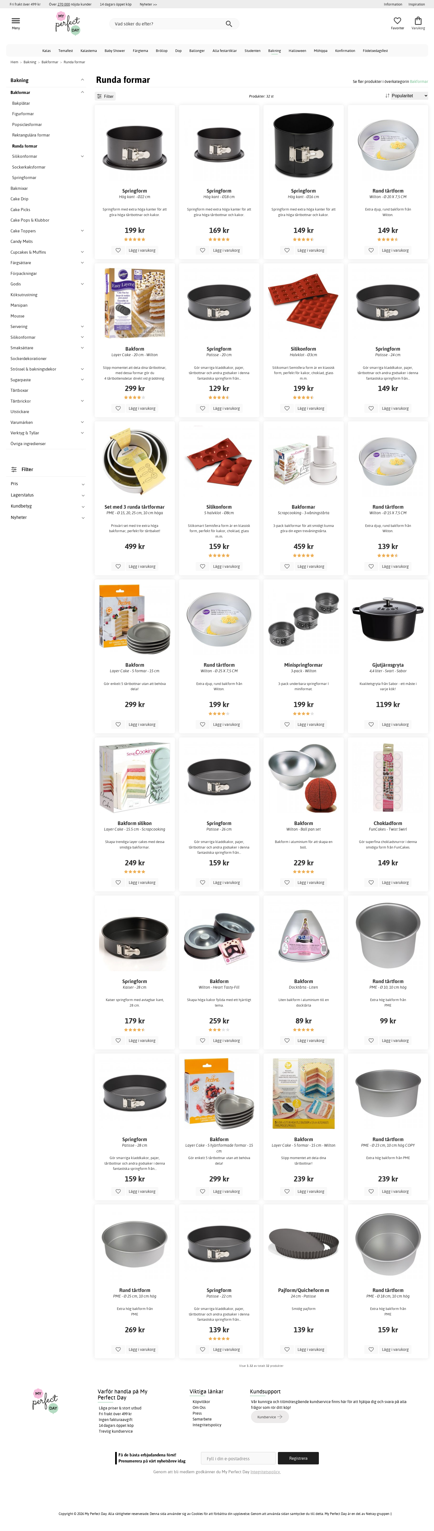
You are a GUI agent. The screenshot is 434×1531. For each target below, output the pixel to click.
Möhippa (320, 50)
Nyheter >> (148, 4)
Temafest (65, 50)
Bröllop (161, 50)
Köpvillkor (201, 1401)
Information (393, 4)
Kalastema (89, 50)
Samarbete (202, 1419)
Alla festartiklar (225, 50)
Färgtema (140, 50)
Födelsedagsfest (375, 50)
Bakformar (419, 81)
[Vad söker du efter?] (174, 23)
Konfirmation (345, 50)
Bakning (274, 50)
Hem (14, 62)
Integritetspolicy (207, 1424)
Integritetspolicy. (265, 1471)
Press (197, 1413)
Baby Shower (115, 50)
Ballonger (197, 50)
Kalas (46, 50)
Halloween (297, 50)
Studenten (252, 50)
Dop (178, 50)
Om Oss (199, 1407)
